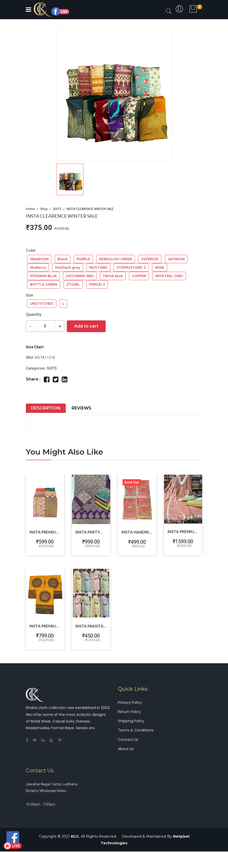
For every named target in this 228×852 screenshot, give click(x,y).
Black (63, 259)
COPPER (139, 276)
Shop (44, 209)
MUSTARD (98, 267)
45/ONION (176, 259)
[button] (114, 179)
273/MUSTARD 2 (131, 267)
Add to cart (86, 326)
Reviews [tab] (81, 408)
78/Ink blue (113, 276)
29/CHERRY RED (80, 276)
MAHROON (39, 259)
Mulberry (38, 267)
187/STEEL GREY (169, 276)
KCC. (75, 837)
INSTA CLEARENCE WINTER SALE (90, 209)
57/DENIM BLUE (43, 276)
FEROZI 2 (97, 284)
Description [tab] (46, 408)
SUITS (57, 209)
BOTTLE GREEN (43, 284)
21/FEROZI (150, 259)
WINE (159, 267)
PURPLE (83, 259)
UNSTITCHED (41, 303)
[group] (114, 93)
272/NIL (73, 284)
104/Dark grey (67, 267)
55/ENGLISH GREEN (115, 259)
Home (30, 209)
